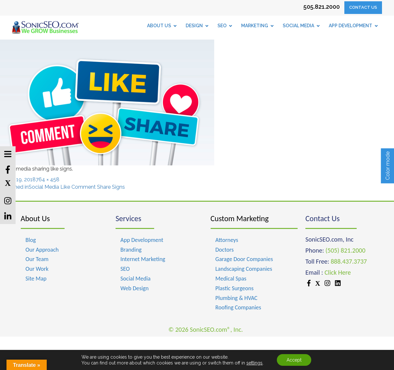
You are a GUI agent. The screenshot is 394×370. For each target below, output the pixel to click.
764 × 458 (47, 179)
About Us (35, 218)
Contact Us (363, 7)
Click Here (338, 272)
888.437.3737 (349, 261)
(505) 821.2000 (345, 250)
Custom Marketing (240, 218)
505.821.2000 (321, 6)
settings (254, 362)
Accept (294, 360)
